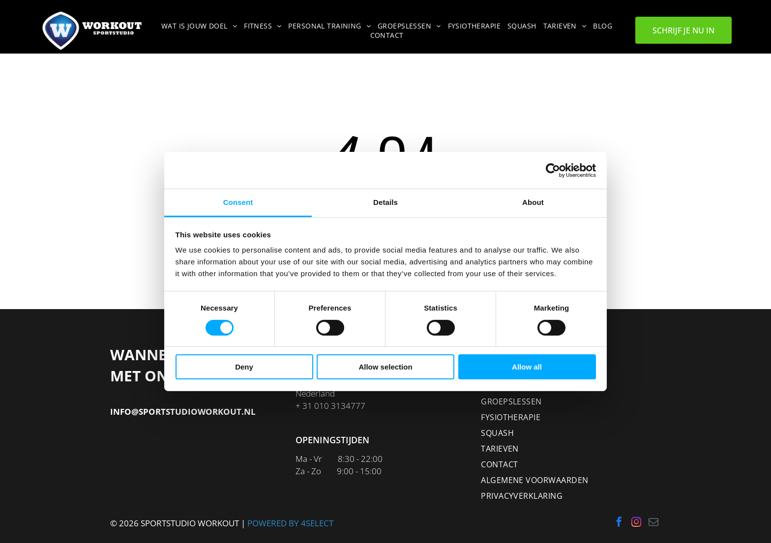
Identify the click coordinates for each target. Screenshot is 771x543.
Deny (244, 367)
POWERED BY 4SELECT (290, 523)
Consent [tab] (238, 202)
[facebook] (619, 523)
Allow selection (385, 367)
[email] (653, 523)
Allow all (527, 367)
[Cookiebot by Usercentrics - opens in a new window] (553, 170)
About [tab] (533, 202)
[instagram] (636, 523)
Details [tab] (385, 202)
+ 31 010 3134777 (330, 405)
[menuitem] (200, 25)
